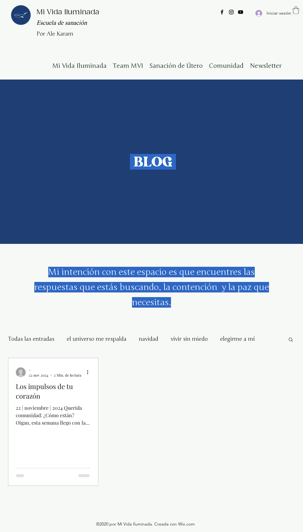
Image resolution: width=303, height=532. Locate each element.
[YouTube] (240, 12)
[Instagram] (231, 12)
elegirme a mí (237, 338)
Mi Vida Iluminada (67, 12)
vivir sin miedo (189, 338)
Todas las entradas (31, 338)
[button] (296, 10)
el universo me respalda (96, 338)
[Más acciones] (89, 372)
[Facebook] (222, 12)
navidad (148, 338)
